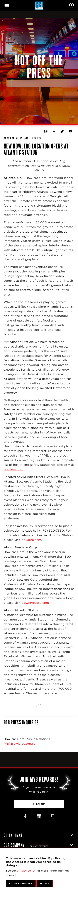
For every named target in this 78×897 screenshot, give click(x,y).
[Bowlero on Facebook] (54, 131)
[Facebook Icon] (25, 816)
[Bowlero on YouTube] (70, 131)
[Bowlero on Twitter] (62, 131)
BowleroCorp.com (35, 602)
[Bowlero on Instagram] (46, 131)
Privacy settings (39, 846)
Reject (45, 883)
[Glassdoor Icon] (52, 816)
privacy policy (26, 870)
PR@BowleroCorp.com (21, 743)
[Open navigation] (6, 5)
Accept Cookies (21, 883)
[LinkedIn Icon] (39, 816)
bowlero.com (13, 469)
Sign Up (39, 804)
